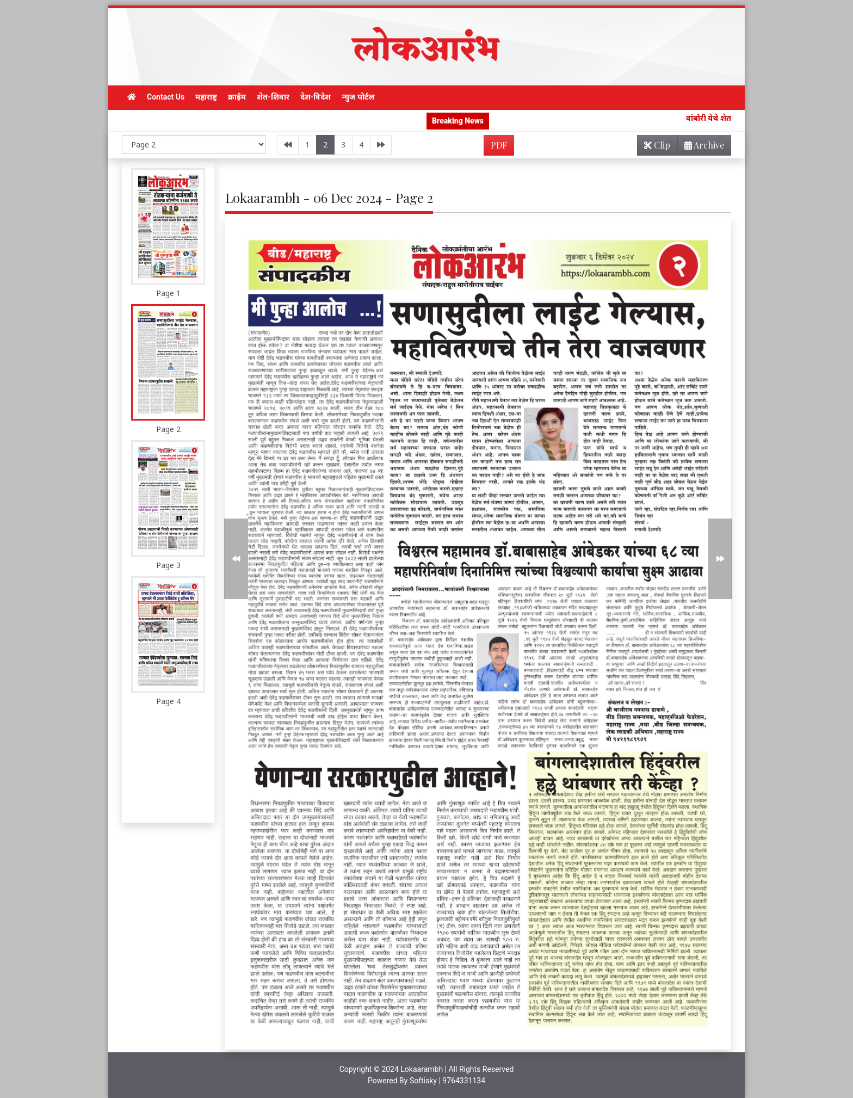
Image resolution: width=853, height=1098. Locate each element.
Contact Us (165, 96)
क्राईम (237, 96)
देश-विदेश (315, 96)
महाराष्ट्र (206, 96)
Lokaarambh (421, 1069)
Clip (657, 145)
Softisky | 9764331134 (447, 1080)
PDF (499, 145)
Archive (701, 147)
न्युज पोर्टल (358, 96)
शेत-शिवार (273, 96)
